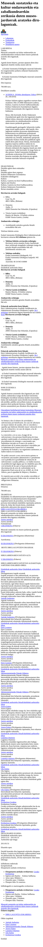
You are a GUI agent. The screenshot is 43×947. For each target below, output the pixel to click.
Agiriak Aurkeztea (7, 598)
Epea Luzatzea (6, 627)
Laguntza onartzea (7, 758)
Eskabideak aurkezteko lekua (11, 569)
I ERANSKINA (6, 526)
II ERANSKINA (7, 536)
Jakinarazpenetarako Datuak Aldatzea (15, 673)
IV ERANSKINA (7, 551)
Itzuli (3, 315)
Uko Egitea (5, 769)
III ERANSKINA (7, 544)
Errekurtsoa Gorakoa (8, 802)
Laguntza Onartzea (8, 738)
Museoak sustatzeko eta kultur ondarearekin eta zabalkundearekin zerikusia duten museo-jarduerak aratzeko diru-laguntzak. (19, 361)
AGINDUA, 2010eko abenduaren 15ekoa (21, 95)
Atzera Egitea (6, 706)
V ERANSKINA (7, 559)
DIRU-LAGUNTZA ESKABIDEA (14, 509)
